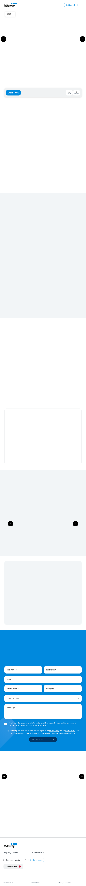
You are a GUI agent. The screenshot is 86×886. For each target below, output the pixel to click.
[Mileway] (10, 5)
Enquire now (13, 93)
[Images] (9, 14)
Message (11, 708)
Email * (10, 679)
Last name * (51, 670)
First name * (12, 670)
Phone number (13, 689)
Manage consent (64, 883)
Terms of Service (65, 733)
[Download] (43, 523)
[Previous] (3, 39)
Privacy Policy (54, 731)
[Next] (82, 39)
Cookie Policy (70, 731)
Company (50, 689)
